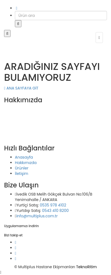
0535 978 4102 (53, 205)
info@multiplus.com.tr (37, 216)
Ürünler (21, 168)
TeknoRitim (86, 267)
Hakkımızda (26, 162)
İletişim (21, 173)
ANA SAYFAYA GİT (21, 88)
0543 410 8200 (55, 210)
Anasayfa (24, 157)
